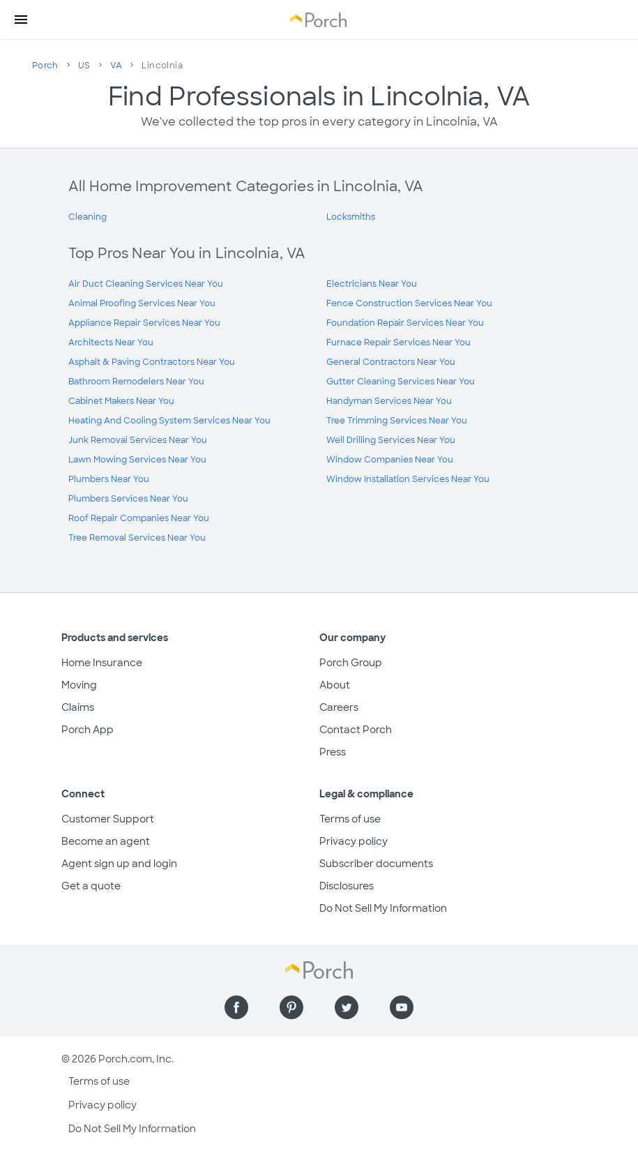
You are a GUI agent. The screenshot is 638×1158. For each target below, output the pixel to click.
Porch (45, 65)
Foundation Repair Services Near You (405, 323)
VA (116, 65)
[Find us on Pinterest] (291, 1007)
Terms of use (350, 819)
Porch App (87, 729)
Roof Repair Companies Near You (138, 518)
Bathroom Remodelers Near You (136, 381)
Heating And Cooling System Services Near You (169, 420)
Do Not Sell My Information (383, 908)
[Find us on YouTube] (401, 1007)
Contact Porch (355, 729)
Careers (338, 707)
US (84, 65)
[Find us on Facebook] (236, 1007)
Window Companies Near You (389, 459)
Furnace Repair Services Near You (398, 342)
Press (332, 752)
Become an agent (105, 841)
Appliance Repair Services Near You (144, 323)
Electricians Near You (371, 284)
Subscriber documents (376, 863)
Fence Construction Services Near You (409, 303)
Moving (79, 685)
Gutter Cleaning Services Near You (400, 381)
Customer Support (107, 819)
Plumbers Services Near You (128, 498)
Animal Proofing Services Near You (141, 303)
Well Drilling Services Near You (390, 440)
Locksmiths (350, 217)
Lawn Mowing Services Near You (137, 459)
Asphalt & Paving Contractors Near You (151, 362)
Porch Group (350, 662)
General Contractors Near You (390, 362)
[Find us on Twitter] (346, 1007)
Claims (77, 707)
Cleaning (87, 217)
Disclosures (346, 886)
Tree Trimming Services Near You (396, 420)
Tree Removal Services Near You (137, 537)
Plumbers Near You (108, 479)
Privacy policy (353, 841)
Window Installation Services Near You (407, 479)
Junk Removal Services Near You (137, 440)
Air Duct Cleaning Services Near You (145, 284)
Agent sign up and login (119, 863)
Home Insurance (101, 662)
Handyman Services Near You (389, 401)
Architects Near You (110, 342)
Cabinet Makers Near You (121, 401)
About (334, 685)
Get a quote (91, 886)
